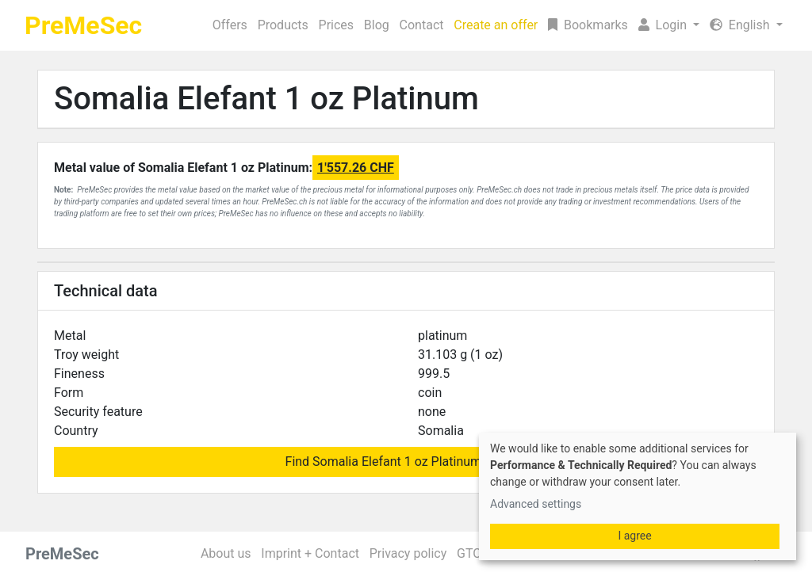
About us (226, 553)
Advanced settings (535, 504)
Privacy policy (408, 553)
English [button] (741, 24)
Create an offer (496, 24)
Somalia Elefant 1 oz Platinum (266, 98)
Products (283, 24)
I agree (634, 535)
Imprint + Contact (310, 553)
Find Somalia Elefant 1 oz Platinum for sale (406, 461)
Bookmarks (588, 24)
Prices (336, 24)
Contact (422, 24)
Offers (230, 24)
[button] (668, 25)
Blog (376, 24)
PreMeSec (83, 25)
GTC (469, 553)
